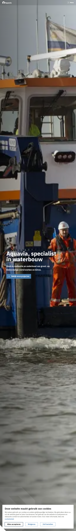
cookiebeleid (9, 519)
